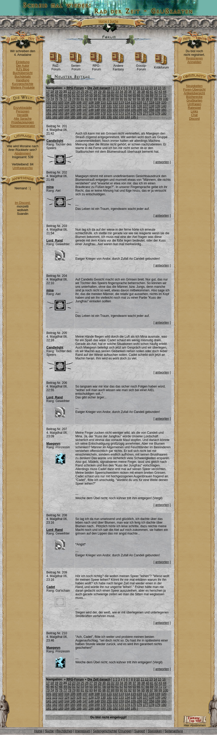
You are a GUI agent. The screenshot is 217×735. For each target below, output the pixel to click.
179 (157, 113)
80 (78, 99)
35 (125, 91)
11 (142, 88)
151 (109, 110)
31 (108, 91)
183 (60, 117)
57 (99, 95)
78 (69, 99)
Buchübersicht (22, 73)
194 (127, 117)
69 (151, 95)
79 (73, 99)
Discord (194, 119)
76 (60, 99)
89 (117, 99)
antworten (162, 162)
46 (52, 95)
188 (91, 117)
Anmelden (194, 62)
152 (115, 110)
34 (121, 91)
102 (54, 102)
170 (103, 113)
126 (79, 106)
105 (73, 102)
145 (73, 110)
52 (78, 95)
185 (73, 117)
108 (91, 102)
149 (97, 110)
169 (97, 113)
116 (139, 102)
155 (133, 110)
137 (145, 106)
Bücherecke (194, 97)
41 (151, 91)
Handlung (22, 80)
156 (139, 110)
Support (139, 731)
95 (142, 99)
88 (112, 99)
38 (138, 91)
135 (133, 106)
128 (91, 106)
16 (164, 88)
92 (130, 99)
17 (47, 91)
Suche (114, 21)
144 (66, 110)
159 (157, 110)
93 (134, 99)
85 (99, 99)
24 (78, 91)
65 (134, 95)
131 (109, 106)
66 (138, 95)
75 (56, 99)
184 (66, 117)
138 (151, 106)
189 (97, 117)
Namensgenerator (22, 126)
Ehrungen (125, 731)
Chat (194, 115)
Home (103, 21)
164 (66, 113)
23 (73, 91)
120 (163, 102)
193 (121, 117)
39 (142, 91)
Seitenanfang (173, 731)
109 (97, 102)
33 (117, 91)
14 (155, 88)
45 (47, 95)
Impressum (82, 731)
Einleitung (23, 62)
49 (65, 95)
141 (48, 110)
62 (121, 95)
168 (91, 113)
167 (85, 113)
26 (86, 91)
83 (91, 99)
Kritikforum (161, 66)
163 (60, 113)
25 (82, 91)
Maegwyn (53, 443)
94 (138, 99)
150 (103, 110)
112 (115, 102)
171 (109, 113)
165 (73, 113)
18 (52, 91)
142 (54, 110)
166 (79, 113)
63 (125, 95)
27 (91, 91)
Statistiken (155, 731)
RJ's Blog (22, 69)
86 (104, 99)
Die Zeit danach (98, 88)
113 (121, 102)
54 (86, 95)
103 (60, 102)
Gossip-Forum (141, 66)
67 (142, 95)
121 (48, 106)
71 (160, 95)
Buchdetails (23, 76)
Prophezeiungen (22, 122)
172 (115, 113)
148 (91, 110)
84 (95, 99)
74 (52, 99)
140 (163, 106)
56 (95, 95)
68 (147, 95)
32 (112, 91)
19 (56, 91)
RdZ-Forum (56, 66)
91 (125, 99)
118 (151, 102)
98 (156, 99)
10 (138, 88)
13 (151, 88)
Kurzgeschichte (22, 84)
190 (103, 117)
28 (95, 91)
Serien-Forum (76, 66)
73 (47, 99)
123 (60, 106)
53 (82, 95)
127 (85, 106)
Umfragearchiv (22, 168)
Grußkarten (194, 100)
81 (82, 99)
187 (85, 117)
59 (108, 95)
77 (65, 99)
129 (97, 106)
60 (112, 95)
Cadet (50, 587)
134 (127, 106)
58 (104, 95)
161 (48, 113)
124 (66, 106)
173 (121, 113)
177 (145, 113)
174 (127, 113)
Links (194, 111)
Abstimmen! (23, 153)
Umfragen (194, 104)
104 (66, 102)
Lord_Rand (54, 240)
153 (121, 110)
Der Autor (22, 66)
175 (133, 113)
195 (133, 117)
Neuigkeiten (194, 86)
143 (60, 110)
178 (151, 113)
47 (56, 95)
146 (79, 110)
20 (60, 91)
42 (156, 91)
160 (163, 110)
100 (165, 99)
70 (156, 95)
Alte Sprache (23, 119)
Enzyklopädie (22, 108)
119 (157, 102)
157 (145, 110)
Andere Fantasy (118, 66)
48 (60, 95)
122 (54, 106)
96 (147, 99)
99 (160, 99)
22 (69, 91)
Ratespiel (194, 108)
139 (157, 106)
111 (109, 102)
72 (164, 95)
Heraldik (22, 115)
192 (115, 117)
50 (69, 95)
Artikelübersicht (194, 93)
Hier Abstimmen (194, 724)
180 (163, 113)
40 (147, 91)
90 (121, 99)
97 (151, 99)
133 (121, 106)
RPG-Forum (96, 66)
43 (160, 91)
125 (73, 106)
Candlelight (54, 141)
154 (127, 110)
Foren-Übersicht (194, 89)
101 (48, 102)
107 (85, 102)
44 (164, 91)
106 (79, 102)
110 (103, 102)
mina (50, 187)
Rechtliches (64, 731)
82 (86, 99)
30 (104, 91)
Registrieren (194, 58)
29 (99, 91)
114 (127, 102)
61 (117, 95)
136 (139, 106)
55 (91, 95)
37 (134, 91)
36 (130, 91)
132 (115, 106)
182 (54, 117)
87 (108, 99)
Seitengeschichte (105, 731)
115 (133, 102)
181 (48, 117)
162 (54, 113)
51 (73, 95)
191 (109, 117)
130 (103, 106)
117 (145, 102)
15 (159, 88)
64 (130, 95)
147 (85, 110)
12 (146, 88)
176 (139, 113)
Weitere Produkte (23, 87)
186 (79, 117)
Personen (22, 111)
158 (151, 110)
